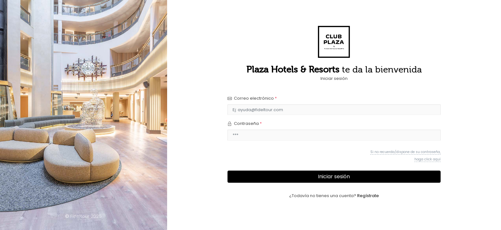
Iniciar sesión (334, 176)
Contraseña (244, 123)
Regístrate (368, 196)
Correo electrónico (252, 98)
